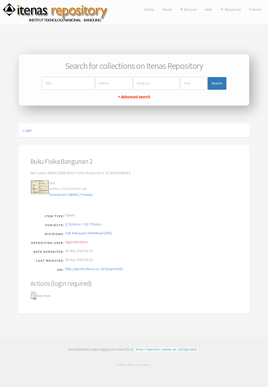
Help (208, 9)
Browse (191, 9)
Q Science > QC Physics (83, 224)
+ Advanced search (134, 97)
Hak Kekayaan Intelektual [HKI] (88, 233)
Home (149, 9)
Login (27, 130)
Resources (233, 9)
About (167, 9)
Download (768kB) (63, 194)
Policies (255, 9)
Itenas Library (142, 364)
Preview (87, 194)
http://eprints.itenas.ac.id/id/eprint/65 (94, 268)
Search (216, 83)
